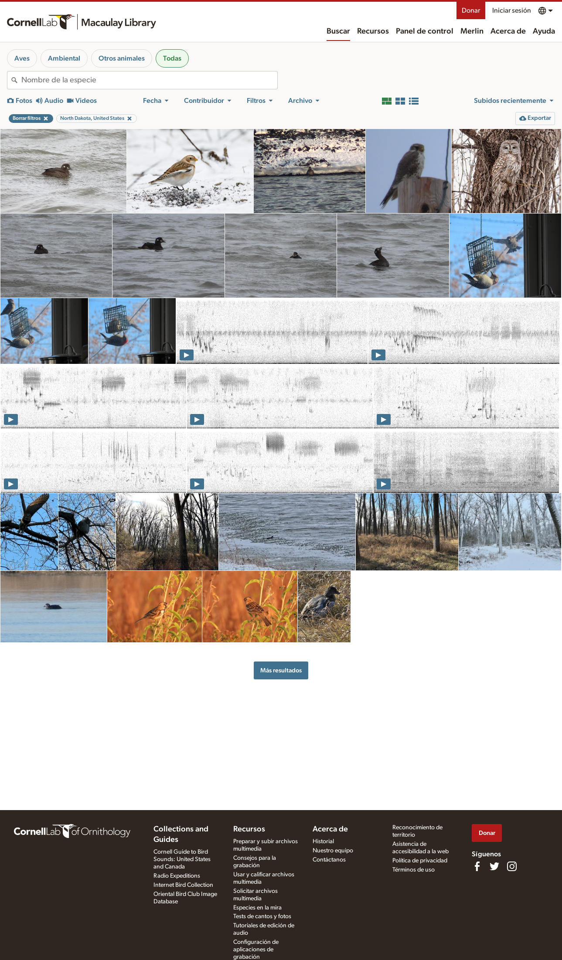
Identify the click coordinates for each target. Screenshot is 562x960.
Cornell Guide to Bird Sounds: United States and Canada (182, 859)
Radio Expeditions (176, 876)
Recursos (373, 31)
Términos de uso (413, 870)
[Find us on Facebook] (477, 866)
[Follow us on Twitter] (494, 866)
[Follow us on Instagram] (512, 866)
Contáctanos (329, 860)
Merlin (472, 31)
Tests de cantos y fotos (262, 916)
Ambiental (64, 58)
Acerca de (508, 31)
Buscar (338, 31)
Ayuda (544, 31)
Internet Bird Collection (183, 885)
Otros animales (122, 58)
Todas (172, 58)
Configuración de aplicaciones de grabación (256, 949)
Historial (323, 841)
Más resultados (281, 670)
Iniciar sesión (511, 10)
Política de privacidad (419, 861)
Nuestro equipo (333, 851)
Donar (471, 10)
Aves (22, 58)
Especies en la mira (257, 908)
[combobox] (149, 80)
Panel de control (424, 31)
